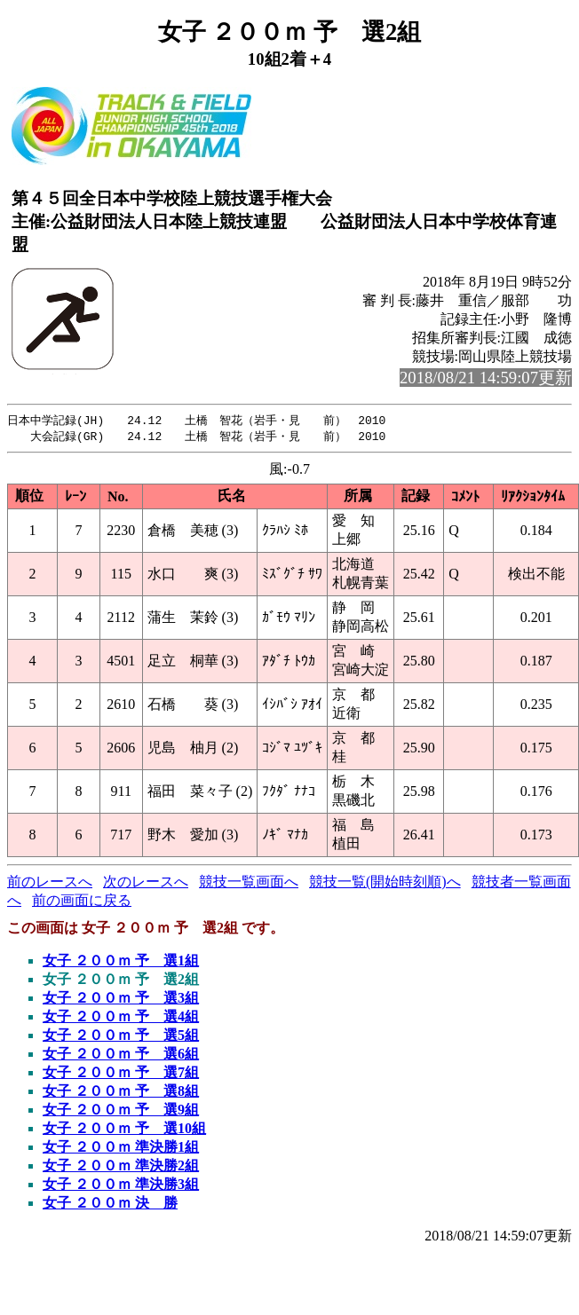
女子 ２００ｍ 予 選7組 (121, 1074)
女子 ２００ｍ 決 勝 (110, 1204)
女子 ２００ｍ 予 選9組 (121, 1111)
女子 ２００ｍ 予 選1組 (121, 962)
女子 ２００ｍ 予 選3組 (121, 999)
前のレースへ (49, 883)
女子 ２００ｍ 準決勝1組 (121, 1148)
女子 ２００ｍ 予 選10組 (124, 1130)
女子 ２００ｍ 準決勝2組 (121, 1167)
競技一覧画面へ (248, 883)
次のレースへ (145, 883)
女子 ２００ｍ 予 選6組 (121, 1055)
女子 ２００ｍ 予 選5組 (121, 1036)
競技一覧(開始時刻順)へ (385, 883)
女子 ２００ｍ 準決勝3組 (121, 1185)
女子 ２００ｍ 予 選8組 (121, 1092)
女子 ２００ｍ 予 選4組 (121, 1018)
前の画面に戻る (81, 901)
